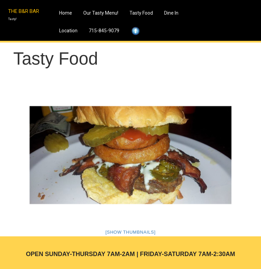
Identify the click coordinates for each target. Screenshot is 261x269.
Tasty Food (141, 13)
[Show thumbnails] (130, 232)
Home (65, 13)
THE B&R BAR (23, 11)
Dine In (171, 13)
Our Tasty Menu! (100, 13)
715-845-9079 (104, 30)
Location (68, 30)
